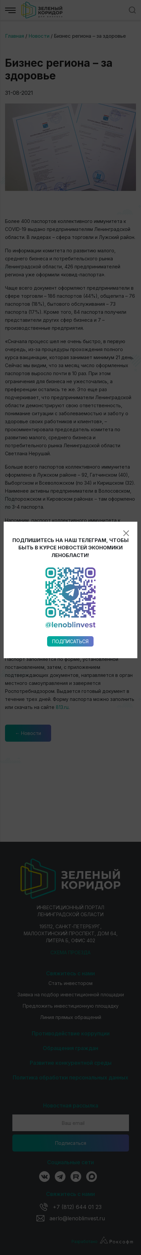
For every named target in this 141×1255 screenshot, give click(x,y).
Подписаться (70, 456)
